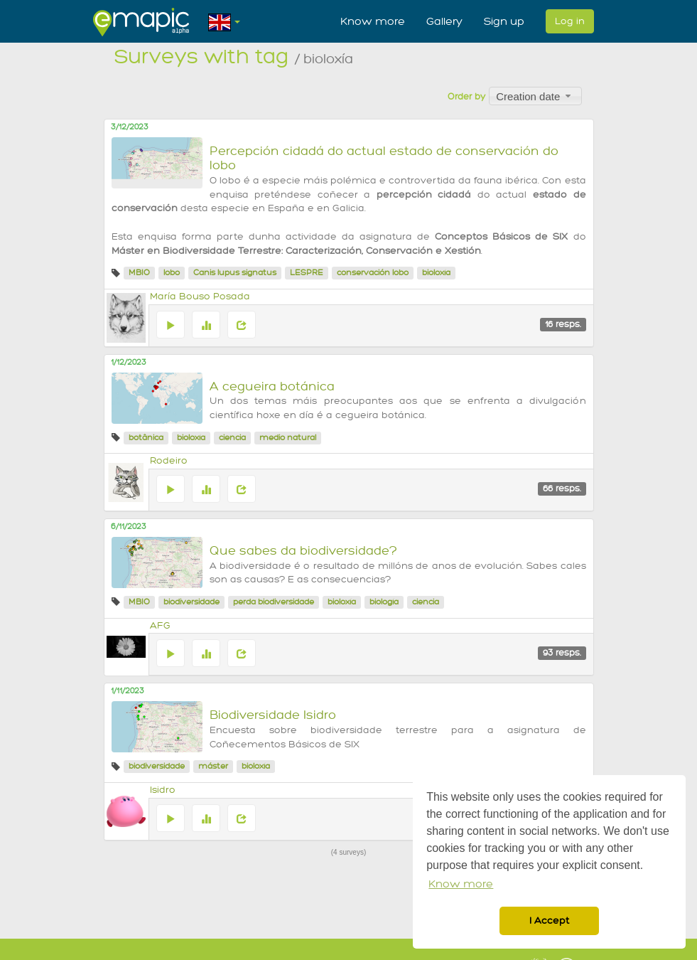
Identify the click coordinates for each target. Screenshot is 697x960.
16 (563, 324)
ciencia (232, 437)
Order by (466, 97)
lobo (171, 272)
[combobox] (535, 96)
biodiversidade (191, 602)
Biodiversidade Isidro (273, 715)
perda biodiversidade (273, 602)
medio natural (287, 437)
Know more (372, 21)
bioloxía (436, 272)
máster (213, 766)
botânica (146, 437)
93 (562, 653)
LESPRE (306, 272)
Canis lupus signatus (234, 272)
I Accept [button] (549, 920)
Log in (570, 21)
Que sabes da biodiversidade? (303, 551)
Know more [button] (460, 884)
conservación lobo (373, 272)
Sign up (504, 21)
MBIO (139, 272)
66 (562, 489)
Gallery (444, 21)
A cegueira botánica (272, 386)
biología (384, 602)
